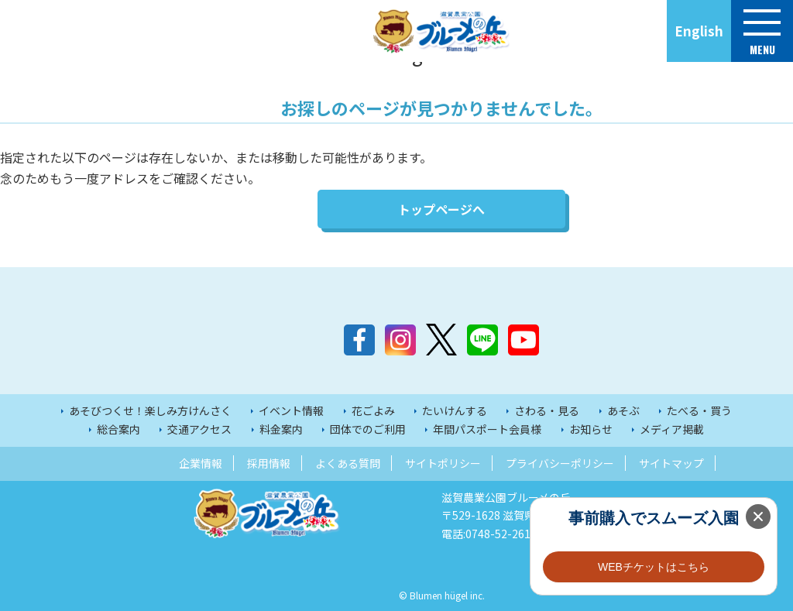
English (699, 30)
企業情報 (200, 463)
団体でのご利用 (368, 429)
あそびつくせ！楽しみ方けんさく (150, 410)
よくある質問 (347, 463)
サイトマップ (671, 463)
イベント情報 (291, 410)
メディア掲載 (672, 429)
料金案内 (281, 429)
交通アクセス (199, 429)
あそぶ (623, 410)
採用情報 (268, 463)
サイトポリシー (443, 463)
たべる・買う (699, 410)
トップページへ (441, 209)
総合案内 (118, 429)
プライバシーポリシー (560, 463)
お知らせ (591, 429)
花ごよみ (373, 410)
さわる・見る (546, 410)
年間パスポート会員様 (487, 429)
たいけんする (454, 410)
